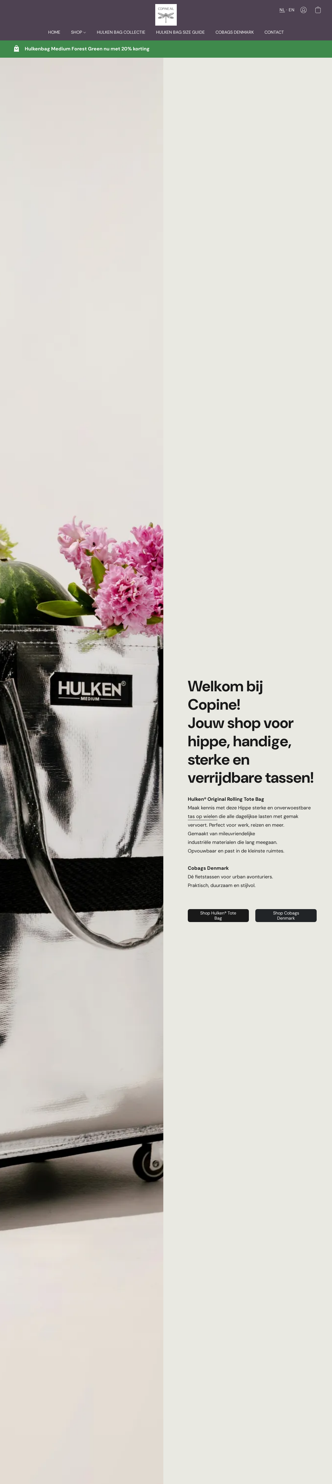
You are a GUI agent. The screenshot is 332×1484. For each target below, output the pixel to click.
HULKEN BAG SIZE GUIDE (180, 32)
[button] (166, 15)
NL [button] (282, 10)
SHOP (78, 32)
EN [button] (291, 10)
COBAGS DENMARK (235, 32)
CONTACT (274, 32)
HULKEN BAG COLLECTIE (121, 32)
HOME (54, 32)
